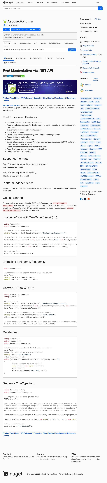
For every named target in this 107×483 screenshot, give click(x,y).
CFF (83, 146)
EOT (97, 146)
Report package (89, 72)
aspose (98, 105)
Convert (93, 149)
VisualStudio (86, 139)
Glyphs (84, 149)
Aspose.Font (86, 98)
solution (89, 105)
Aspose (87, 85)
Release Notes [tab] (10, 63)
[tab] (20, 2)
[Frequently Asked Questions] (73, 454)
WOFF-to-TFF (94, 156)
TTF (92, 142)
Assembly (97, 98)
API (97, 102)
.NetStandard (86, 115)
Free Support (60, 98)
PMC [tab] (14, 43)
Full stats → (99, 19)
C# (82, 136)
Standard (94, 132)
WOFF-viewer (93, 173)
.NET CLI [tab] (7, 43)
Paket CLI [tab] (43, 43)
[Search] (100, 8)
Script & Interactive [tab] (54, 43)
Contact (7, 454)
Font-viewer (85, 169)
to (90, 159)
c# (82, 108)
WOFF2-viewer (87, 176)
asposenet (89, 90)
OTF (98, 142)
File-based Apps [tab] (68, 43)
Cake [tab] (5, 46)
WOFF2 (97, 159)
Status (40, 454)
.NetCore (84, 125)
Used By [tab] (48, 58)
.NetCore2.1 (85, 129)
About (43, 474)
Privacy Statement (65, 474)
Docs (17, 98)
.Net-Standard (86, 112)
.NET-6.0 (84, 132)
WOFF (83, 159)
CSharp (96, 139)
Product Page (8, 98)
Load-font (89, 183)
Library (84, 102)
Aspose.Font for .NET (11, 105)
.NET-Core (96, 122)
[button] (72, 49)
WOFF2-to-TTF (87, 163)
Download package (90, 54)
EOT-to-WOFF (91, 166)
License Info (87, 50)
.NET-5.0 (96, 129)
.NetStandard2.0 (87, 119)
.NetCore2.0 (95, 125)
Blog (45, 98)
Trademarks (78, 474)
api (82, 105)
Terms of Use (52, 474)
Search (51, 98)
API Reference (26, 98)
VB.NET (84, 142)
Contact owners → (96, 79)
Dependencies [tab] (35, 58)
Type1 (90, 146)
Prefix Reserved (12, 25)
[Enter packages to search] (50, 8)
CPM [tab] (35, 43)
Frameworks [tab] (21, 58)
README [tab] (8, 58)
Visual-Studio (91, 136)
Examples (38, 98)
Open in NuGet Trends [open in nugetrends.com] (91, 68)
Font (91, 102)
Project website (88, 46)
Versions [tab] (60, 58)
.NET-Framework (92, 108)
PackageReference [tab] (25, 43)
